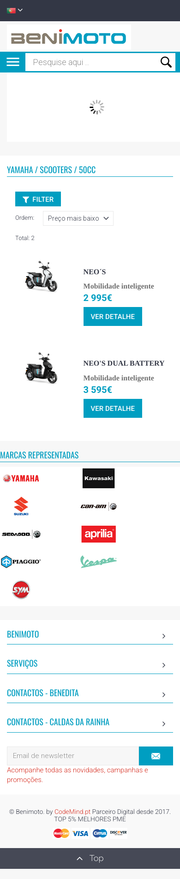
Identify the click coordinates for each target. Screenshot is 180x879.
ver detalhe (113, 317)
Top (90, 858)
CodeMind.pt (72, 812)
